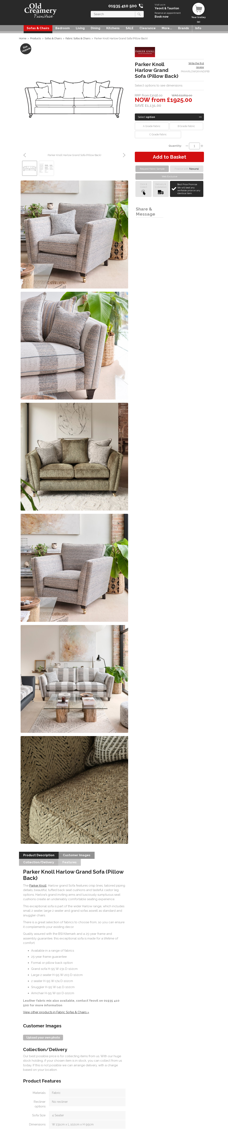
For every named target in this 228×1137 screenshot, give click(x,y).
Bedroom (62, 28)
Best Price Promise (189, 189)
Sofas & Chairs (38, 28)
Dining (95, 28)
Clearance (147, 28)
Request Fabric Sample (152, 168)
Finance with (187, 168)
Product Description (38, 855)
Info (198, 28)
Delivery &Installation (161, 189)
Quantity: (175, 145)
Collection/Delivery (38, 862)
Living (80, 28)
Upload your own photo (43, 1037)
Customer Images (76, 855)
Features (69, 862)
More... (167, 28)
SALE (129, 28)
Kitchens (113, 28)
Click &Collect (143, 189)
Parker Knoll (37, 885)
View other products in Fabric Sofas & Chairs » (56, 1012)
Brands (183, 28)
